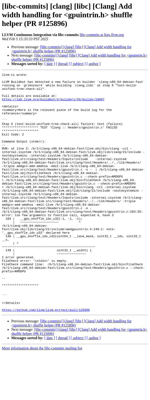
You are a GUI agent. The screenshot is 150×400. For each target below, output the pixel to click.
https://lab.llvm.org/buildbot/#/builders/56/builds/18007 (53, 105)
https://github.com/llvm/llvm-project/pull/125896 (46, 357)
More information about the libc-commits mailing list (42, 396)
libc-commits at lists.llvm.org (102, 35)
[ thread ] (63, 64)
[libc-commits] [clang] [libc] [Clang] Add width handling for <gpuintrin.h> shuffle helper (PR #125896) (71, 49)
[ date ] (49, 64)
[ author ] (94, 64)
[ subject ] (78, 64)
